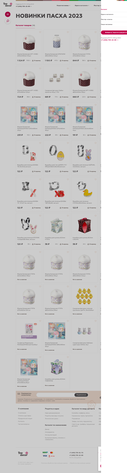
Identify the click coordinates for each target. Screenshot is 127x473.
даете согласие (106, 455)
